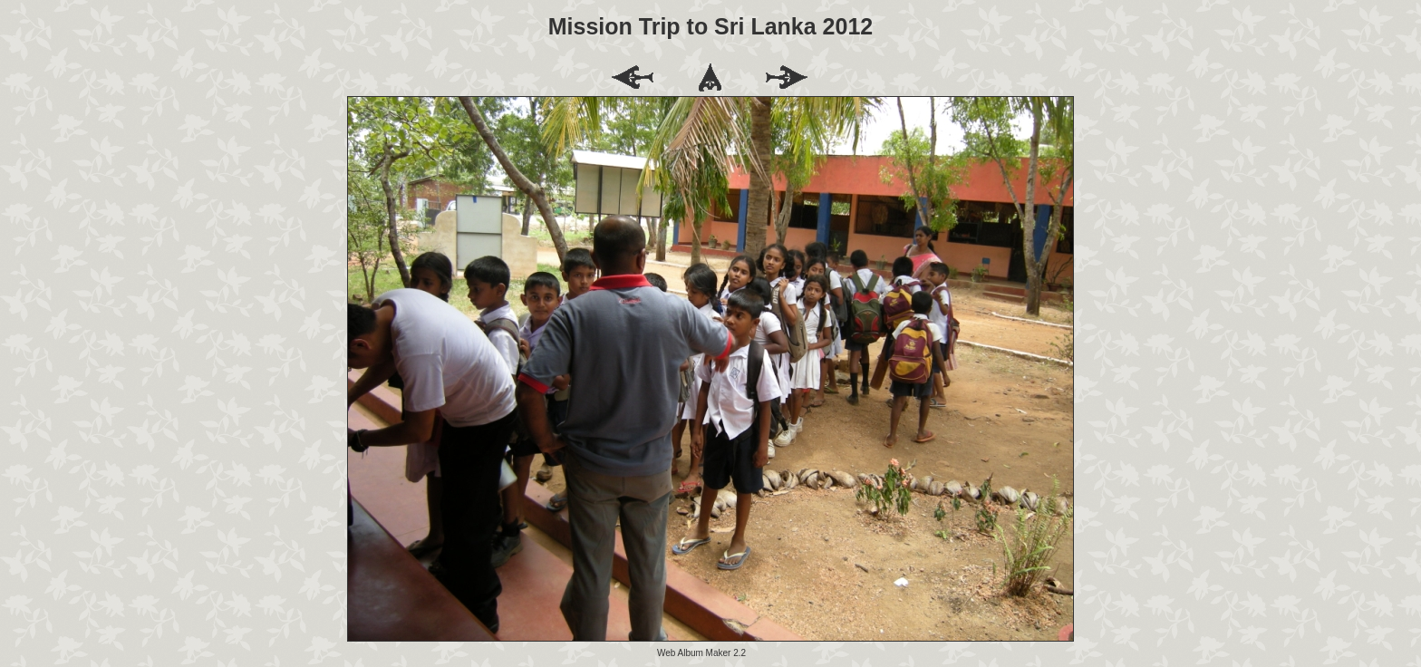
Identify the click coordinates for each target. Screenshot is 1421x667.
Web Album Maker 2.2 (701, 653)
